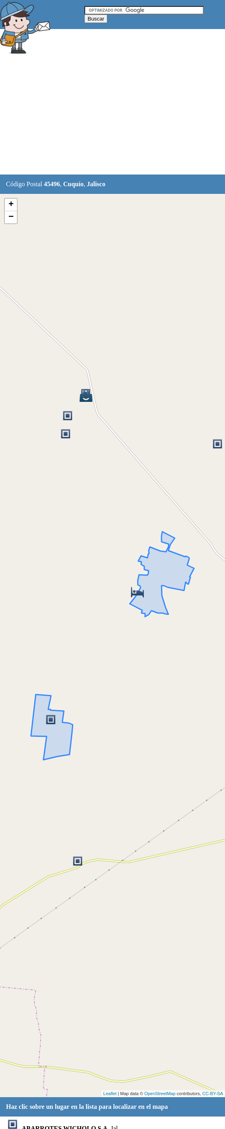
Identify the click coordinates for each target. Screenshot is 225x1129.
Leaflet (110, 1093)
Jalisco (96, 184)
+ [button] (11, 205)
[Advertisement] (112, 115)
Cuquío (73, 184)
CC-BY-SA (212, 1093)
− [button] (11, 217)
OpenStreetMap (160, 1093)
